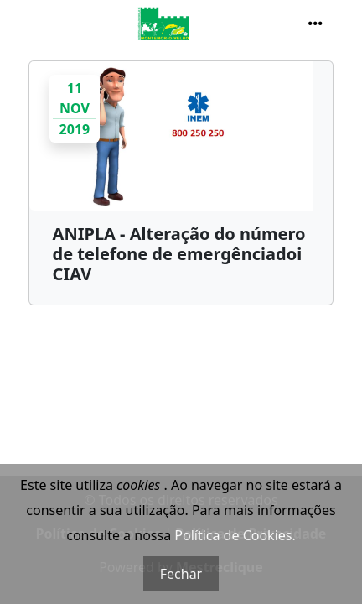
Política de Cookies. (234, 535)
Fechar (181, 574)
